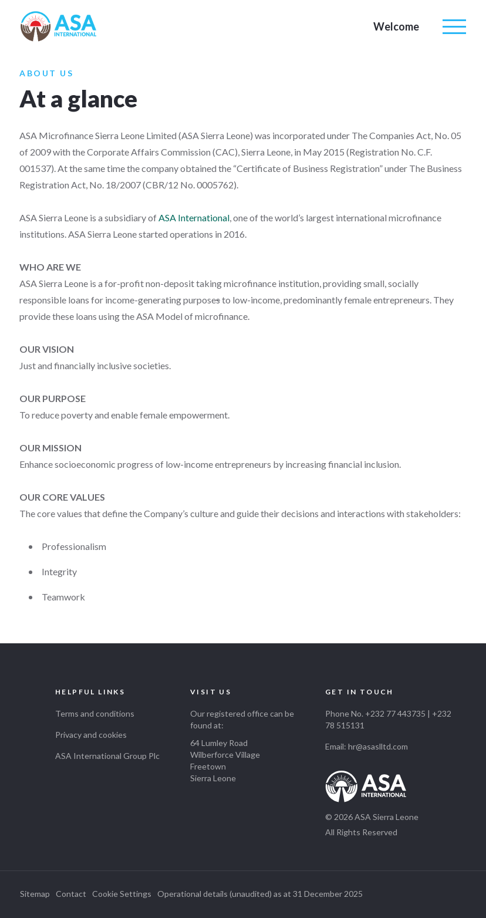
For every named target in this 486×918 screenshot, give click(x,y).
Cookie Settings (121, 894)
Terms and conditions (94, 713)
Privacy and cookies (91, 735)
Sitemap (35, 894)
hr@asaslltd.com (378, 746)
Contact (71, 894)
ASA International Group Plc (107, 756)
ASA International (194, 217)
